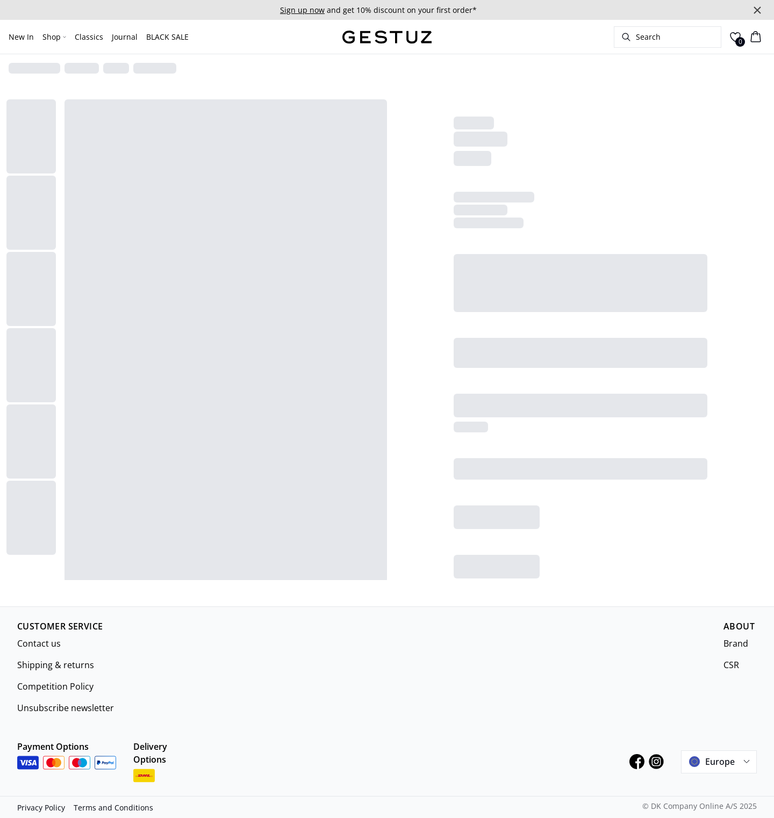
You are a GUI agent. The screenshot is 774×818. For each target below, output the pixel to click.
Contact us (39, 643)
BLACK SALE (167, 37)
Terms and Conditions (113, 807)
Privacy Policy (41, 807)
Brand (735, 643)
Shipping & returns (55, 665)
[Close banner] (757, 10)
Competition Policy (55, 686)
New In (21, 37)
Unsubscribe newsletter (65, 708)
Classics (89, 37)
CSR (731, 665)
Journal (125, 37)
